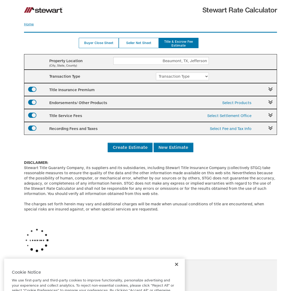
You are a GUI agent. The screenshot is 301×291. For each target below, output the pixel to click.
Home (29, 24)
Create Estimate (130, 147)
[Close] (176, 272)
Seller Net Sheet (138, 43)
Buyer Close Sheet (98, 43)
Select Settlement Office (229, 115)
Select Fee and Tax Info (230, 128)
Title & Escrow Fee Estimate (178, 43)
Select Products (236, 102)
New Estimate (173, 147)
